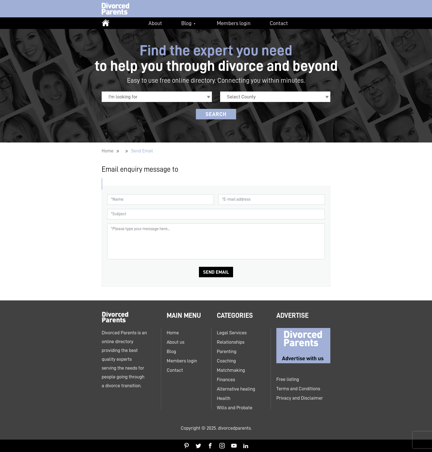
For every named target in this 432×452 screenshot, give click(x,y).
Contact (279, 23)
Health (223, 398)
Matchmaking (231, 370)
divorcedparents (234, 428)
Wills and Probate (234, 407)
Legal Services (232, 332)
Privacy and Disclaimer (299, 398)
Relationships (230, 342)
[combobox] (157, 97)
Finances (226, 379)
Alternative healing (236, 388)
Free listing (287, 379)
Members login (233, 23)
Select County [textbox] (241, 96)
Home (108, 151)
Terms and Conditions (298, 388)
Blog (186, 23)
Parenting (226, 351)
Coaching (226, 360)
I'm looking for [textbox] (123, 96)
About (155, 23)
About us (175, 342)
